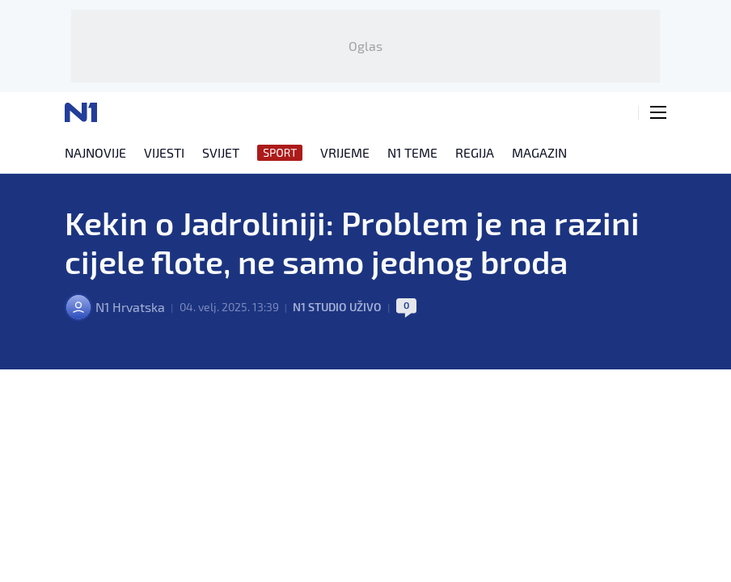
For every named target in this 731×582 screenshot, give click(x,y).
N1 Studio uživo (337, 307)
